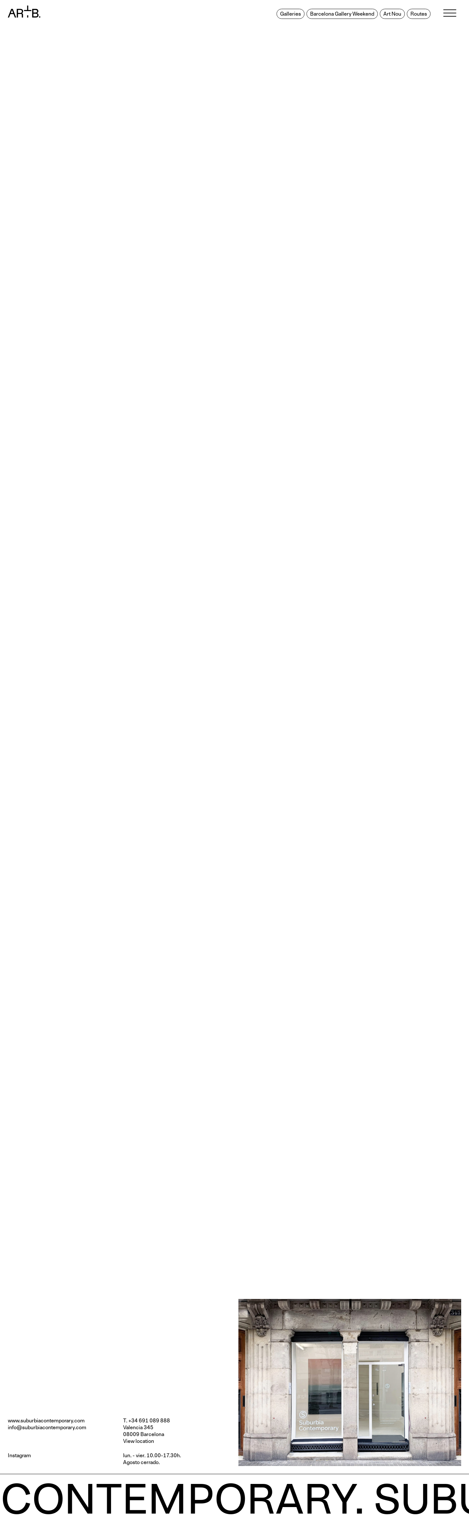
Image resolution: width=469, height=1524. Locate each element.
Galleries (290, 14)
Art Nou (392, 14)
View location (138, 1441)
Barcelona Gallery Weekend (342, 14)
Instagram (19, 1455)
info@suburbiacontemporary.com (47, 1427)
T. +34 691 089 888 (146, 1420)
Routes (418, 14)
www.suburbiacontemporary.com (46, 1420)
